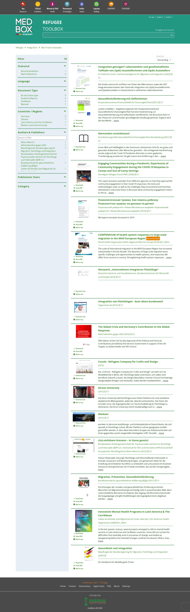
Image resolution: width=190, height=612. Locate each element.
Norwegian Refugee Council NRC (113, 174)
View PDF (78, 123)
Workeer (103, 414)
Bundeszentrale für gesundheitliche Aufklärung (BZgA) (123, 480)
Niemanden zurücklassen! (114, 133)
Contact (72, 586)
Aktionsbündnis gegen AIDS (110, 334)
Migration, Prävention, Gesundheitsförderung (126, 476)
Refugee (19, 47)
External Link (79, 88)
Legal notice (98, 586)
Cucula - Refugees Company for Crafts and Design (128, 361)
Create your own (89, 582)
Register (160, 17)
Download (78, 120)
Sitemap (126, 586)
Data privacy (84, 586)
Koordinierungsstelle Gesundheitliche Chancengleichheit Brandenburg (130, 137)
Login (152, 17)
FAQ (109, 586)
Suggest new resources (164, 30)
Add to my (78, 91)
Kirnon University (108, 387)
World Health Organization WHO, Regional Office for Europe (125, 242)
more (116, 120)
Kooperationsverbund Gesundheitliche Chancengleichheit (125, 102)
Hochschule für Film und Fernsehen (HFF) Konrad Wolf (148, 447)
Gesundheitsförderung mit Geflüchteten (122, 98)
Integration (32, 47)
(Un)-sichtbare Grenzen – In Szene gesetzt (123, 440)
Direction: (160, 56)
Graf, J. (114, 74)
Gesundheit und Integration (115, 548)
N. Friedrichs (104, 74)
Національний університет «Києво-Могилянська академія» (126, 207)
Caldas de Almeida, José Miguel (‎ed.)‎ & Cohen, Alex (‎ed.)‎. (124, 519)
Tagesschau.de (105, 305)
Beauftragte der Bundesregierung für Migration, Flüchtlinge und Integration (133, 552)
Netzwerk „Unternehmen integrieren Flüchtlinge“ (128, 269)
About (116, 586)
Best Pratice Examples (51, 47)
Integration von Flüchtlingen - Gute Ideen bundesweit (130, 301)
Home (63, 586)
